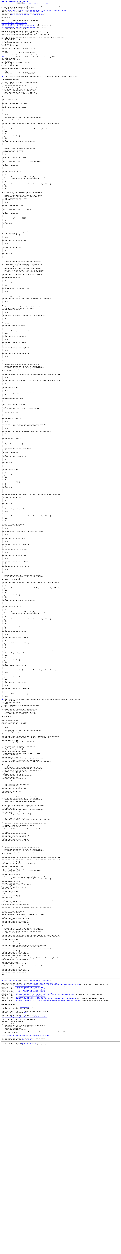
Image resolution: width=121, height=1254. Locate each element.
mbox (25, 1214)
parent (10, 1175)
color (33, 3)
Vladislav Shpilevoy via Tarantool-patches (31, 1185)
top (56, 1179)
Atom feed (47, 3)
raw (45, 15)
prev (5, 1175)
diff (2, 44)
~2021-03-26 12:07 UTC (37, 1175)
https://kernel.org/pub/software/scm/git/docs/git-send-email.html (25, 1241)
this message (24, 1207)
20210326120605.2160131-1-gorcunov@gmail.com (27, 17)
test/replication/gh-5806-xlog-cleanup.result (18, 30)
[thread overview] (36, 13)
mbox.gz (42, 1179)
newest (48, 1175)
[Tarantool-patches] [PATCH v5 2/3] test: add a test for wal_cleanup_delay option (36, 12)
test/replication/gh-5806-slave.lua (14, 29)
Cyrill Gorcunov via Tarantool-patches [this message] (34, 1191)
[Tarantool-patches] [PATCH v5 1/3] (27, 1182)
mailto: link (26, 1246)
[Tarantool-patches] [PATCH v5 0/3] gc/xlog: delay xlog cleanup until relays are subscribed (46, 1180)
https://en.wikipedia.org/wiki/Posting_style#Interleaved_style (24, 1219)
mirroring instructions (29, 1250)
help (27, 3)
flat (30, 1179)
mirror (39, 3)
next (2, 1175)
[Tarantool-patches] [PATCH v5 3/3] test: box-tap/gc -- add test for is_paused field (45, 1197)
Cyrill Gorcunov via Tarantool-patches (31, 1187)
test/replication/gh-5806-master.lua (14, 27)
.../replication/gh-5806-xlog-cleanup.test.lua (18, 32)
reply (15, 1175)
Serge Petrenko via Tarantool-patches (29, 1184)
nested (35, 1179)
